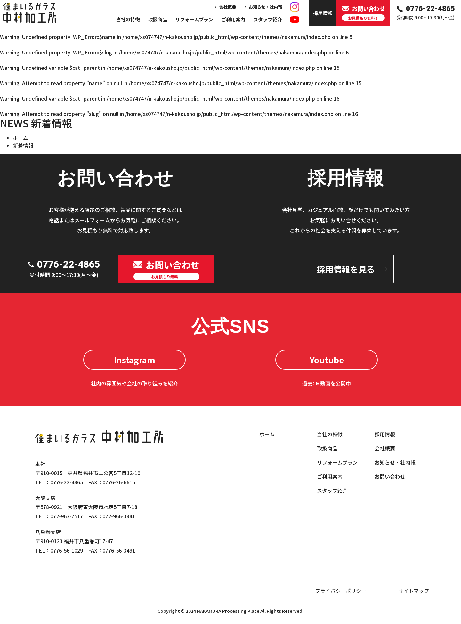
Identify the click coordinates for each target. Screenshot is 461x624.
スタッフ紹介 (267, 19)
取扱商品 (157, 19)
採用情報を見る (346, 269)
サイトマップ (413, 591)
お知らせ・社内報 (265, 7)
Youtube (327, 360)
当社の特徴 (128, 19)
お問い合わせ (390, 476)
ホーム (20, 138)
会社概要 (227, 7)
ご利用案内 (233, 19)
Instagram (134, 360)
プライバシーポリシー (340, 591)
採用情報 (385, 434)
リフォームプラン (194, 19)
